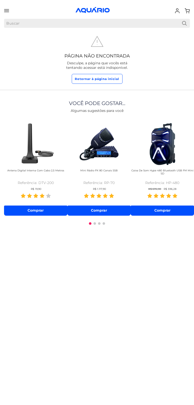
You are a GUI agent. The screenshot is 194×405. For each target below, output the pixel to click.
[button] (90, 223)
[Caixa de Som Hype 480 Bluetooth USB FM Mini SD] (162, 167)
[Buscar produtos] (184, 23)
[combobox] (97, 23)
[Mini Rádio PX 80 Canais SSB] (99, 167)
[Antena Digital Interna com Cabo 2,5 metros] (35, 167)
